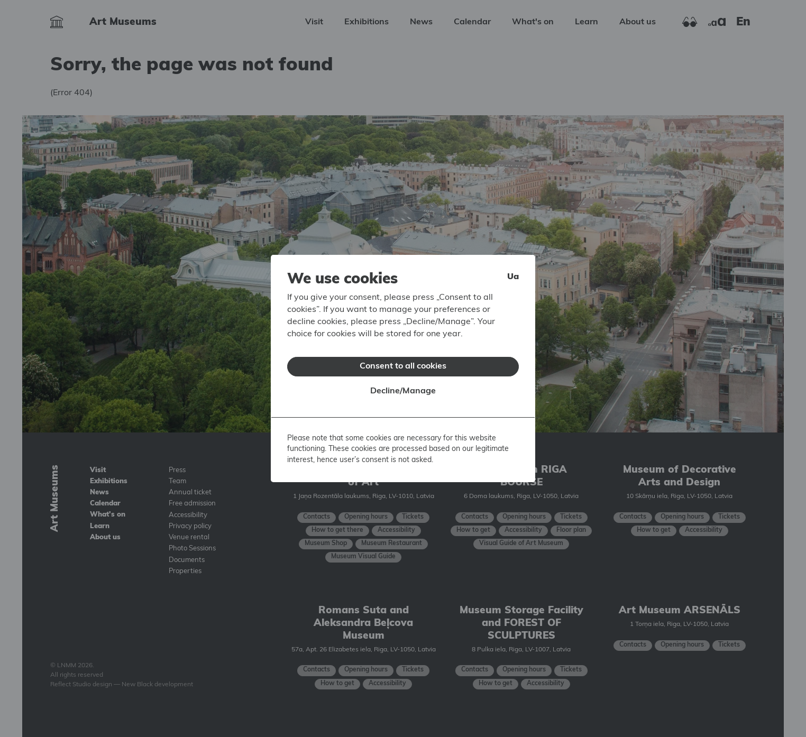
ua (513, 270)
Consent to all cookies (403, 359)
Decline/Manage (403, 384)
